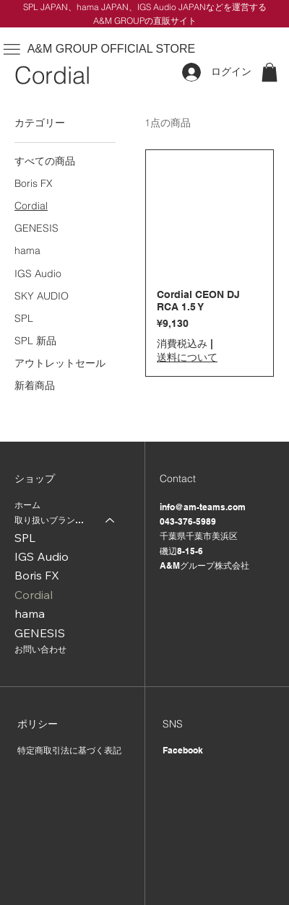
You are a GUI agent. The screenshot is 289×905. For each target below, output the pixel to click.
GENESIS (39, 633)
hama (29, 613)
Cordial (33, 594)
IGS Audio (41, 556)
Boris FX (36, 575)
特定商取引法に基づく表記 (69, 750)
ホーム (27, 504)
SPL (24, 537)
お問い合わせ (40, 649)
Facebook (183, 750)
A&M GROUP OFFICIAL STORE (111, 49)
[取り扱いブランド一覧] (110, 520)
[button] (269, 72)
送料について (187, 357)
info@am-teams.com (203, 507)
